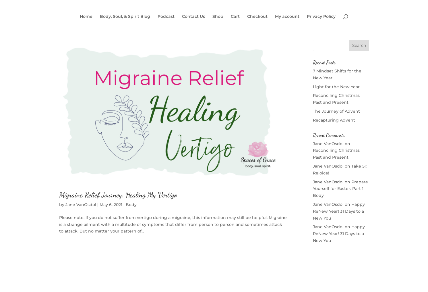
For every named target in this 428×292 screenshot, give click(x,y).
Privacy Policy (321, 16)
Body (131, 204)
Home (86, 16)
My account (287, 16)
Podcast (166, 16)
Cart (235, 16)
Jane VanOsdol (80, 204)
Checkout (257, 16)
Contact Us (193, 16)
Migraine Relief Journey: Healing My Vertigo (118, 194)
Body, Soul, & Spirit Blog (125, 16)
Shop (217, 16)
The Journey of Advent (336, 111)
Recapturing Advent (334, 120)
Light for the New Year (336, 86)
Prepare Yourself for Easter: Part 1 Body (340, 188)
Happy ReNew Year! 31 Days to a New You (339, 211)
